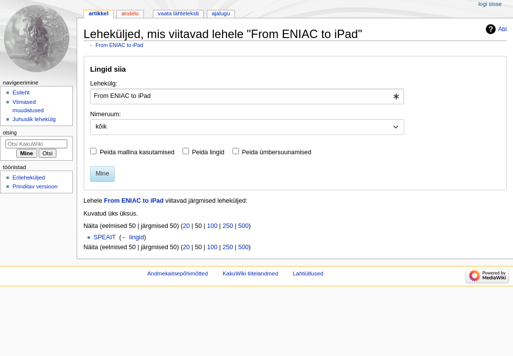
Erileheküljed (28, 177)
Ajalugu (221, 13)
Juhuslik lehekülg (33, 119)
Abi (502, 29)
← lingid (132, 237)
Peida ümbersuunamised (276, 152)
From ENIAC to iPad (119, 45)
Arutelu (130, 13)
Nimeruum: (105, 114)
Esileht (20, 92)
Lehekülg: (103, 83)
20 (186, 225)
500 (243, 225)
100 (212, 225)
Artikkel (98, 13)
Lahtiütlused (308, 273)
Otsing (10, 132)
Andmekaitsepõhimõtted (177, 273)
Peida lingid (208, 152)
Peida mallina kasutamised (137, 152)
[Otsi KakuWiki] (36, 143)
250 (228, 225)
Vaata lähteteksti (178, 13)
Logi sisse (490, 4)
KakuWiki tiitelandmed (250, 273)
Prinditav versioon (34, 186)
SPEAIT (104, 237)
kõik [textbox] (101, 126)
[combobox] (247, 96)
